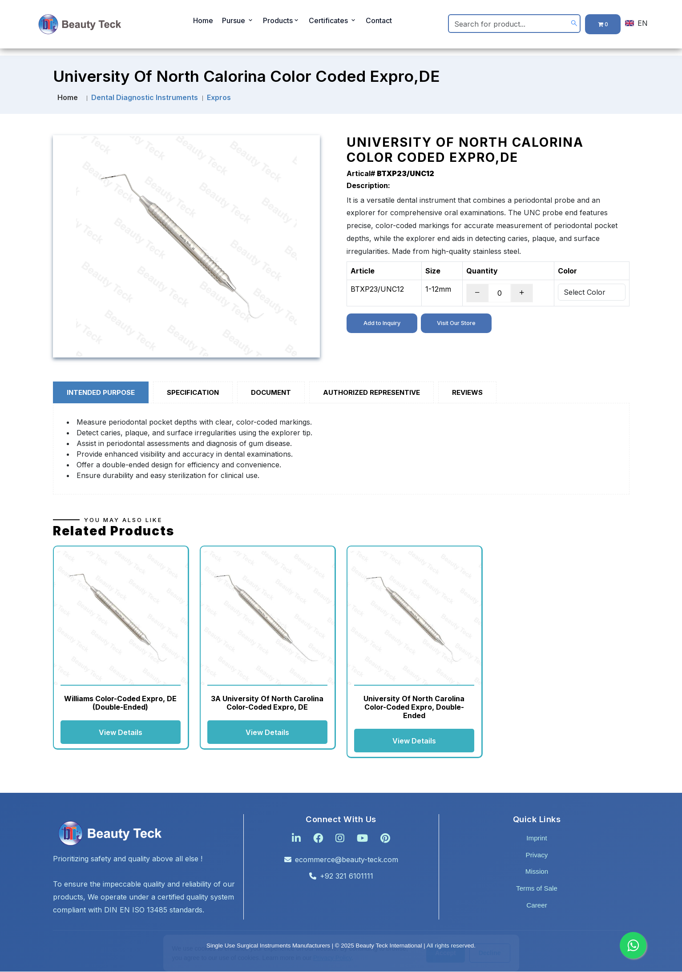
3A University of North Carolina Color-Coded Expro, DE (267, 702)
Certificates (333, 22)
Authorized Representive (371, 392)
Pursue (238, 22)
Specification (193, 392)
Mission (536, 872)
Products (281, 22)
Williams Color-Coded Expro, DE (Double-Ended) (120, 702)
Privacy (537, 855)
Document (271, 392)
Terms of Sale (536, 888)
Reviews (467, 392)
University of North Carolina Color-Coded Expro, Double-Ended (413, 707)
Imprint (536, 838)
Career (536, 905)
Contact (379, 22)
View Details (120, 732)
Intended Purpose (101, 392)
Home (203, 22)
